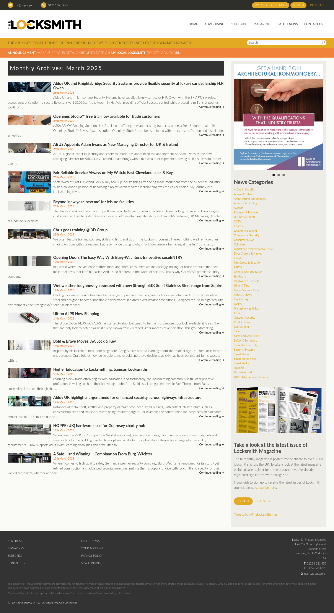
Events (238, 258)
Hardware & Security (246, 281)
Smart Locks (241, 363)
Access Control (243, 194)
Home (193, 24)
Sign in (298, 5)
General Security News (248, 272)
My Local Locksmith (270, 5)
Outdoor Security (244, 317)
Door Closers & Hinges (248, 253)
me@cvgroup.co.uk (26, 5)
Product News (242, 322)
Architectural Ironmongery (250, 198)
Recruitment (241, 326)
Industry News (243, 294)
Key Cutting (241, 299)
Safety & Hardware (245, 340)
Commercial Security (246, 235)
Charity (238, 226)
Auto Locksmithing (245, 203)
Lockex (238, 304)
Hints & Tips (241, 285)
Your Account (92, 548)
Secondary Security (245, 345)
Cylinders (239, 244)
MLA (237, 313)
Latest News (288, 24)
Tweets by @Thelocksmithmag (255, 514)
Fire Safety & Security (247, 262)
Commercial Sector (245, 230)
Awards (238, 208)
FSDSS (238, 267)
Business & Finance (246, 212)
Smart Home (241, 354)
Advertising (214, 24)
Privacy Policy (92, 555)
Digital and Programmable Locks (253, 249)
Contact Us (313, 24)
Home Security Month (247, 290)
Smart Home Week (245, 358)
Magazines (262, 24)
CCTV (237, 221)
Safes (237, 331)
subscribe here (265, 487)
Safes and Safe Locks (246, 335)
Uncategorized (243, 372)
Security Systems (244, 349)
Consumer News (244, 240)
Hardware (240, 276)
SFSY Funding (91, 563)
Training (239, 367)
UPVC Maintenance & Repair (251, 377)
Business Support (244, 217)
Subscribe (239, 24)
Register (317, 5)
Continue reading (212, 106)
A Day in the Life (244, 189)
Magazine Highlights (246, 308)
